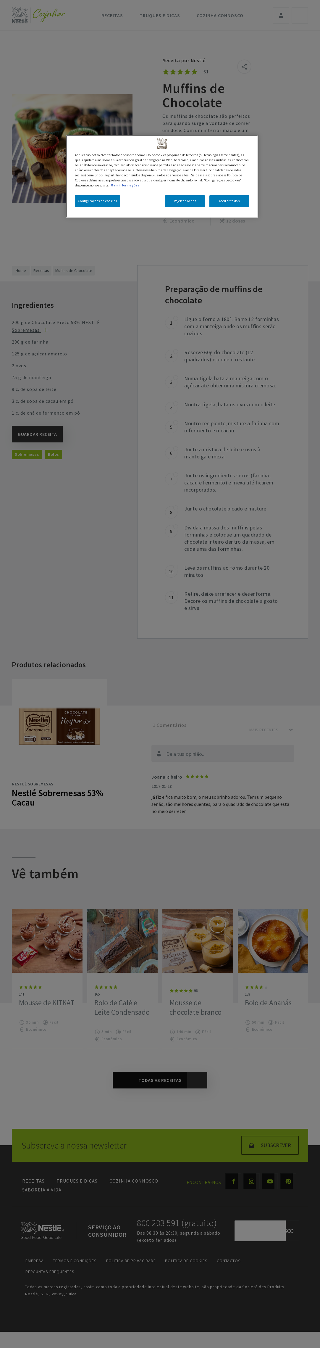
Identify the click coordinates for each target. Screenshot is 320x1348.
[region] (162, 176)
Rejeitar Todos (185, 201)
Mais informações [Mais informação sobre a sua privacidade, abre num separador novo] (125, 185)
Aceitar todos (229, 201)
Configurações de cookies (97, 201)
